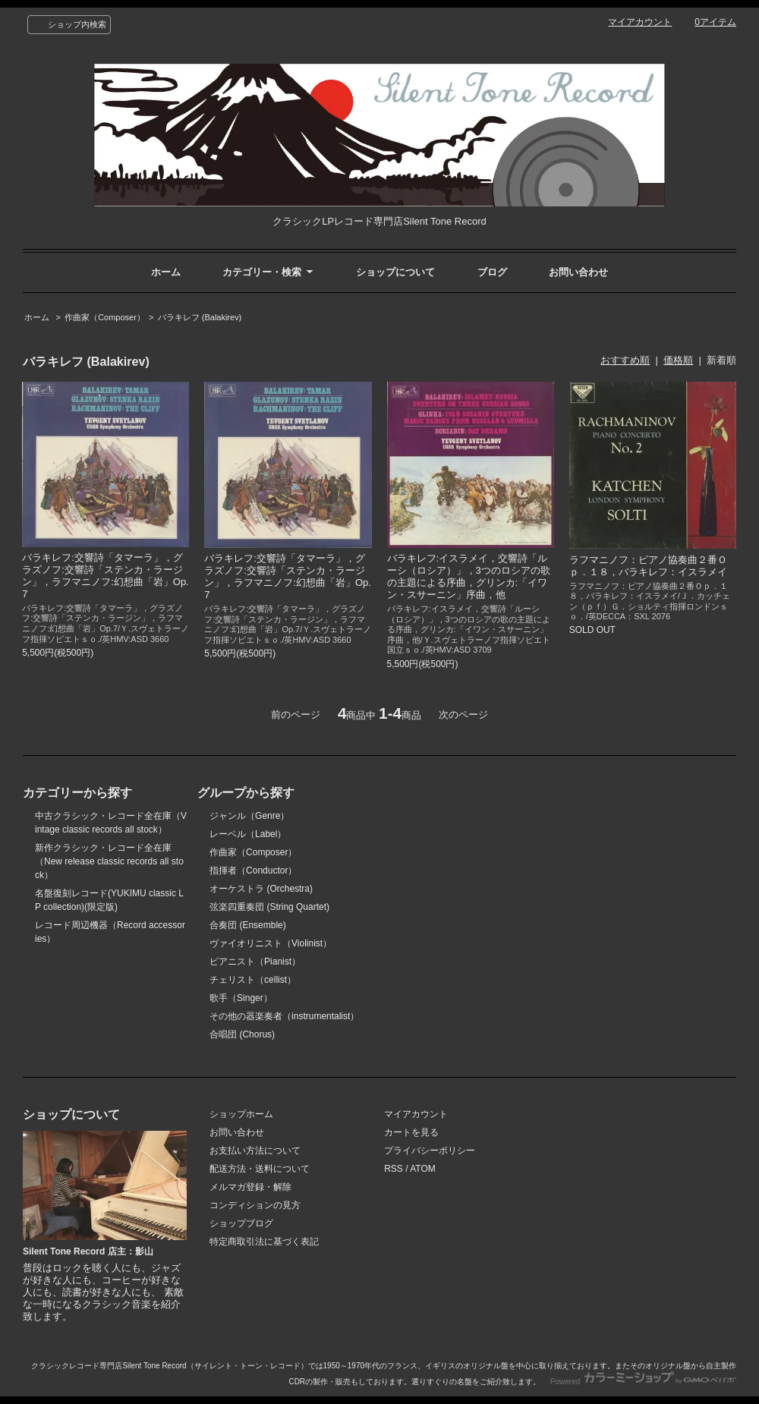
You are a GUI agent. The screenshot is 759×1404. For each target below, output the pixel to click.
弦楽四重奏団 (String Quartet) (269, 907)
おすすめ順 (625, 360)
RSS (393, 1168)
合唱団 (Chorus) (242, 1034)
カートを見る (411, 1132)
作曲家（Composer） (105, 317)
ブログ (492, 272)
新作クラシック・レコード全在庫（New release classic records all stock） (109, 861)
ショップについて (395, 272)
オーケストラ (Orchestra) (261, 888)
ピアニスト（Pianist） (255, 961)
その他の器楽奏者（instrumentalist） (284, 1016)
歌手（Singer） (240, 998)
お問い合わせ (578, 272)
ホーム (166, 272)
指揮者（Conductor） (253, 870)
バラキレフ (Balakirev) (200, 317)
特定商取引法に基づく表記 (264, 1241)
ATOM (423, 1168)
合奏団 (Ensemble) (247, 925)
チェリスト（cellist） (252, 979)
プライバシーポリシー (429, 1150)
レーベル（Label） (247, 834)
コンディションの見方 (255, 1205)
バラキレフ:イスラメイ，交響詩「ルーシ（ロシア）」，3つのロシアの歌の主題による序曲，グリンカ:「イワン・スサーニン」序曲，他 (468, 576)
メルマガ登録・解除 (250, 1187)
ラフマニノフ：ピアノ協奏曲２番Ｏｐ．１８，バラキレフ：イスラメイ (648, 566)
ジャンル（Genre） (249, 816)
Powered (643, 1381)
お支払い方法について (255, 1150)
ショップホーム (241, 1114)
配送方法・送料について (259, 1168)
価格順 (678, 360)
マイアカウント (640, 22)
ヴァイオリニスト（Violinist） (270, 943)
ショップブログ (241, 1223)
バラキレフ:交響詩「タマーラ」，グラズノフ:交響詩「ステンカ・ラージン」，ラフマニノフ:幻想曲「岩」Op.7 (105, 576)
